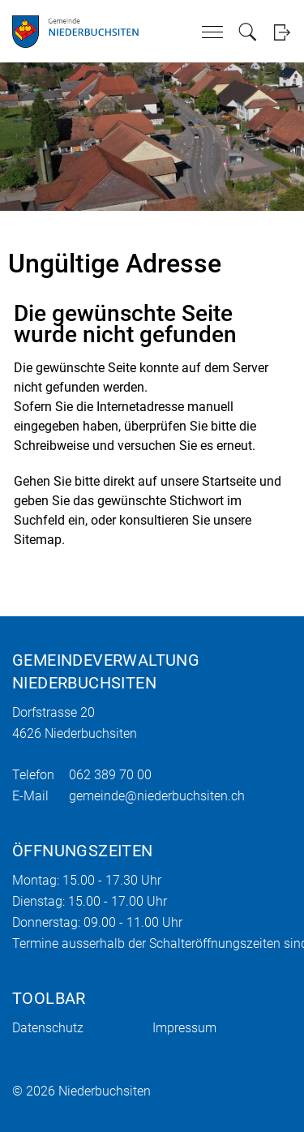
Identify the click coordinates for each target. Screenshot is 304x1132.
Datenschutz (47, 1028)
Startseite (229, 481)
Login (282, 32)
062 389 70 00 (110, 775)
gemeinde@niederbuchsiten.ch (157, 796)
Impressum (184, 1028)
